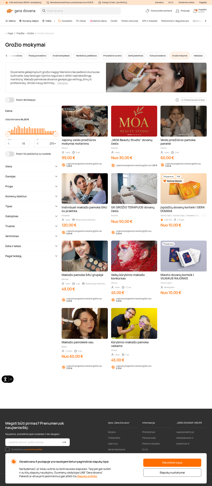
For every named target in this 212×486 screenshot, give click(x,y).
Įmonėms (159, 2)
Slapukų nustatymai (172, 472)
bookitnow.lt (182, 443)
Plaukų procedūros (37, 55)
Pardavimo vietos (186, 2)
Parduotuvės (149, 437)
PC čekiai (81, 20)
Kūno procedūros (158, 55)
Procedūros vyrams (112, 55)
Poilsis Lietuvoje (129, 20)
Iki (38, 139)
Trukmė (31, 226)
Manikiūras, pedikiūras (86, 55)
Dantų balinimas (135, 55)
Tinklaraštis (114, 437)
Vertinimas (31, 236)
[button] (12, 55)
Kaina (8, 111)
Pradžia (20, 33)
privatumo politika (34, 449)
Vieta (46, 20)
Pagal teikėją (31, 256)
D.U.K (145, 449)
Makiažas (198, 55)
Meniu (10, 20)
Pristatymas (148, 432)
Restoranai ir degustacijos (175, 20)
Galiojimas (31, 216)
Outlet (114, 20)
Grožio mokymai (45, 33)
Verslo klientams (116, 449)
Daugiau (62, 83)
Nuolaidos (65, 20)
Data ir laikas (31, 246)
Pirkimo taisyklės (151, 443)
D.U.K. (171, 2)
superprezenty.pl (185, 432)
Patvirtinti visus (172, 462)
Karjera (112, 432)
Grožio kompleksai (61, 55)
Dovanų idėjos (29, 20)
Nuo (9, 139)
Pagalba (203, 2)
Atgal (10, 33)
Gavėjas (31, 176)
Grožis (30, 33)
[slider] (7, 134)
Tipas (31, 206)
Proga (31, 186)
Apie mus (113, 443)
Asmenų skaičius (31, 196)
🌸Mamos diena (98, 20)
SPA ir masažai (149, 20)
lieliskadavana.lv (184, 437)
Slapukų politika (87, 476)
